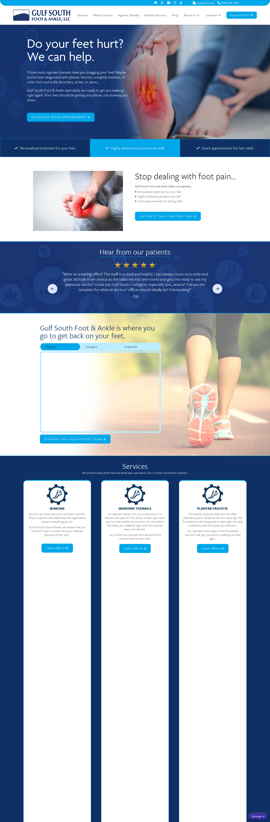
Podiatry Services (156, 15)
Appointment (241, 15)
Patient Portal (203, 3)
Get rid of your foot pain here (168, 216)
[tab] (60, 346)
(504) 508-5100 (228, 3)
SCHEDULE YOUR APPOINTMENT (60, 117)
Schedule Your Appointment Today (75, 438)
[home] (41, 15)
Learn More (57, 548)
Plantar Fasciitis (103, 15)
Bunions (83, 15)
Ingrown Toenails (128, 15)
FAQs (175, 15)
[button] (191, 15)
